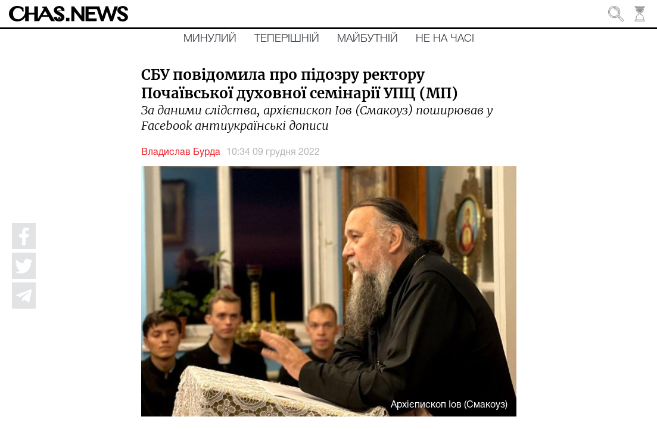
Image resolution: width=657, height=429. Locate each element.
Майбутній (367, 38)
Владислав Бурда (180, 152)
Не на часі (445, 38)
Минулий (209, 38)
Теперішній (286, 38)
